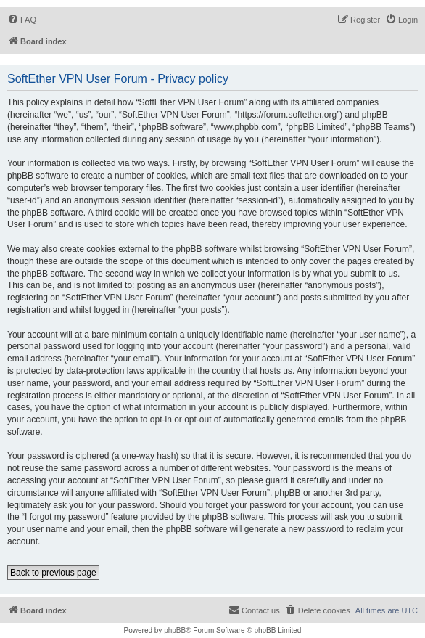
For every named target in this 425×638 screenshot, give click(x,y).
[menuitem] (21, 19)
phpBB (175, 630)
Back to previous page (53, 573)
